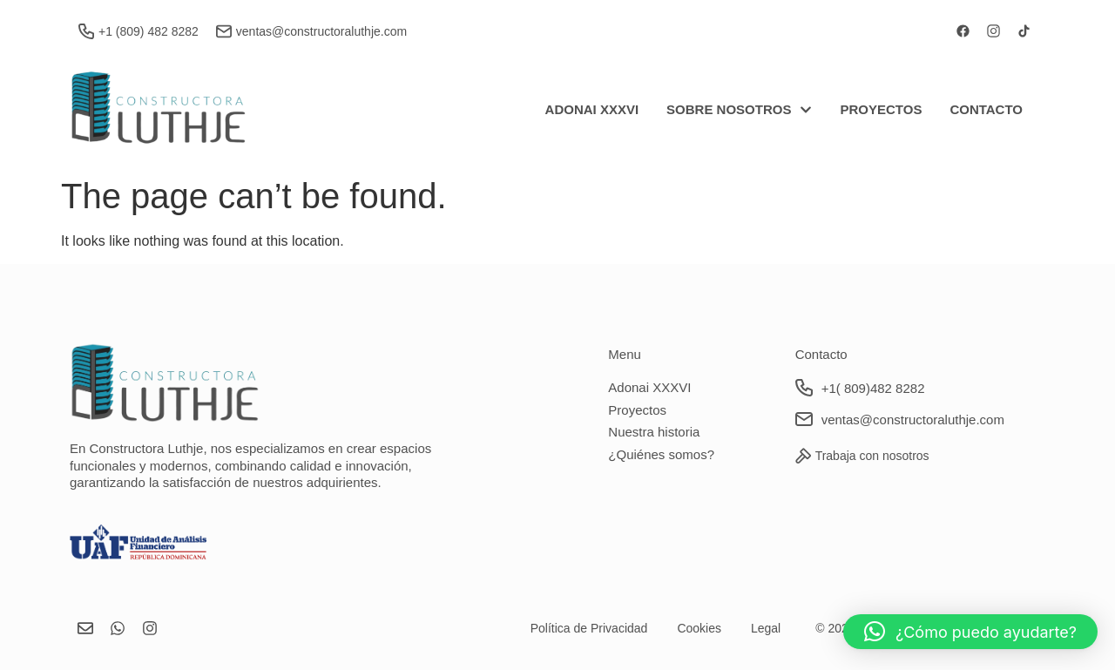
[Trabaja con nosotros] (803, 456)
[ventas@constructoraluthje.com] (224, 31)
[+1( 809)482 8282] (804, 387)
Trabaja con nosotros (872, 456)
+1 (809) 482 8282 (148, 31)
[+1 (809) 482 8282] (86, 31)
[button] (970, 631)
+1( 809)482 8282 (873, 388)
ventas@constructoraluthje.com (321, 31)
